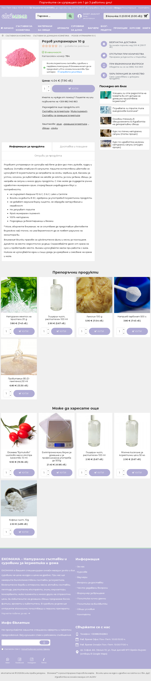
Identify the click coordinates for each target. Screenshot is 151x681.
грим (59, 124)
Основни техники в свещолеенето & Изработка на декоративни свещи (129, 122)
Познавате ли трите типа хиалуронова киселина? (128, 109)
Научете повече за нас (14, 613)
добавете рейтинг (77, 46)
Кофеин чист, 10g (19, 520)
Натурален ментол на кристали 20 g (18, 318)
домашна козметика (75, 124)
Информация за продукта (26, 146)
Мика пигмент (79, 111)
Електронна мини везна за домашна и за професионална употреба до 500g (56, 456)
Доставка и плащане (73, 146)
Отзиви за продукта (48, 155)
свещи (45, 128)
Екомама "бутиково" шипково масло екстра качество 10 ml (19, 455)
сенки (54, 128)
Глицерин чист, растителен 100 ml (56, 318)
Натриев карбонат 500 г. (132, 316)
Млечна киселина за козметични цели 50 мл (132, 453)
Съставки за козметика (18, 36)
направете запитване (71, 72)
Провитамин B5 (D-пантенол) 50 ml (19, 380)
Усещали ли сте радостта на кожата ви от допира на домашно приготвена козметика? (129, 97)
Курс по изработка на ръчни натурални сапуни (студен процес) (128, 145)
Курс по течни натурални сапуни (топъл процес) (127, 132)
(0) (60, 46)
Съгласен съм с (25, 649)
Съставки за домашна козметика (51, 36)
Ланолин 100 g (94, 316)
